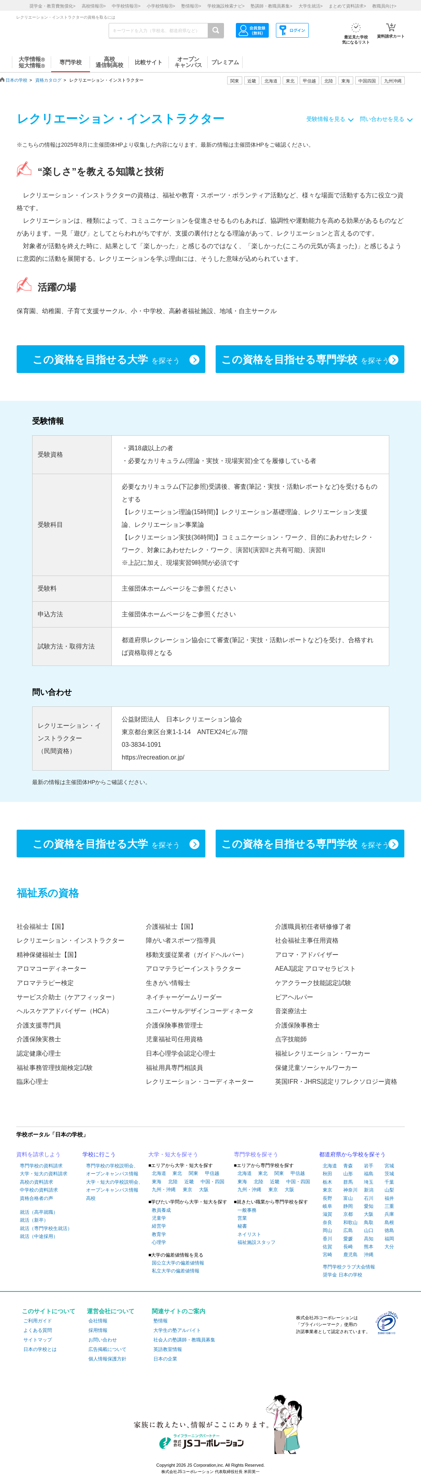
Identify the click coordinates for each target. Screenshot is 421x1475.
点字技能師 (291, 1039)
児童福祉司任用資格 (174, 1039)
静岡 (348, 1206)
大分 (389, 1246)
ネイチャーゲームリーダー (184, 997)
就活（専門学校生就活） (46, 1228)
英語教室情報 (167, 1349)
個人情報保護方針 (107, 1359)
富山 (348, 1198)
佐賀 (327, 1246)
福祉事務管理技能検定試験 (55, 1067)
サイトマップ (37, 1340)
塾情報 (160, 1321)
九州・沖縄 (164, 1189)
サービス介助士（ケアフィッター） (67, 997)
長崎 (348, 1246)
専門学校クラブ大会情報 (349, 1267)
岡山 (327, 1230)
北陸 (173, 1181)
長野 (327, 1198)
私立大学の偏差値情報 (175, 1271)
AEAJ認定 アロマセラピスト (315, 968)
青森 (348, 1166)
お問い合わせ (102, 1340)
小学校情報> (161, 6)
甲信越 (212, 1173)
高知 (368, 1239)
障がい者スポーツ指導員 (181, 940)
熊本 (368, 1246)
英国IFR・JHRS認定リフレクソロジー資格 (336, 1081)
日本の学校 (16, 80)
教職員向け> (384, 6)
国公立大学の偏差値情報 (178, 1263)
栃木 (327, 1182)
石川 (368, 1198)
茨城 (389, 1174)
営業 (242, 1218)
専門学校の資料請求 (41, 1166)
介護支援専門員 (39, 1025)
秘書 (242, 1226)
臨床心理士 (32, 1081)
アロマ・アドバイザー (307, 954)
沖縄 (368, 1254)
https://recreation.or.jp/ (153, 757)
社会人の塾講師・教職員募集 (184, 1340)
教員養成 (161, 1210)
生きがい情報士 (168, 983)
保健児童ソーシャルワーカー (316, 1067)
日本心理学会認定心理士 (181, 1053)
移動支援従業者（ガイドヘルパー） (196, 954)
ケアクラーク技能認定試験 (313, 983)
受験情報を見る (325, 119)
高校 (91, 1198)
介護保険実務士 (39, 1039)
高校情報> (94, 6)
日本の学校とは (40, 1349)
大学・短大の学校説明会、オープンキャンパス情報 (114, 1186)
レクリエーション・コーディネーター (200, 1081)
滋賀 (327, 1214)
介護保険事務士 (297, 1025)
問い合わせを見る (382, 119)
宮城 (389, 1166)
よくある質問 (37, 1330)
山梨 (389, 1190)
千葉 (389, 1182)
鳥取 (368, 1222)
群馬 (348, 1182)
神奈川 (350, 1190)
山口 (368, 1230)
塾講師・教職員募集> (271, 6)
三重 (389, 1206)
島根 (389, 1222)
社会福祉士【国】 (42, 926)
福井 (389, 1198)
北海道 (270, 80)
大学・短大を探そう (173, 1154)
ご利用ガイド (37, 1321)
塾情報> (191, 6)
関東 (193, 1173)
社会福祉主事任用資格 (307, 940)
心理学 (159, 1242)
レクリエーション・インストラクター (70, 940)
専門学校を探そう (256, 1154)
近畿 (189, 1181)
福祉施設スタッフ (256, 1242)
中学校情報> (126, 6)
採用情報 (97, 1330)
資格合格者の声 (36, 1198)
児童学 (159, 1218)
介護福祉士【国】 (171, 926)
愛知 (368, 1206)
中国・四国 (212, 1181)
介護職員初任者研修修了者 (313, 926)
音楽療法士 (291, 1011)
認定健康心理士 (39, 1053)
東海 (156, 1181)
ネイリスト (249, 1234)
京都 (348, 1214)
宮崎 (327, 1254)
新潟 (368, 1190)
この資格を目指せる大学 (106, 360)
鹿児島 (350, 1254)
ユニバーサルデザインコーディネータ (200, 1011)
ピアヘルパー (294, 997)
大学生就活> (311, 6)
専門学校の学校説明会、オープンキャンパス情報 (112, 1170)
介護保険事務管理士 (174, 1025)
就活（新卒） (34, 1220)
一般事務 (246, 1210)
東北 (177, 1173)
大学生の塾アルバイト (177, 1330)
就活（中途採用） (39, 1236)
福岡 (389, 1239)
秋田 (327, 1174)
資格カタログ (48, 80)
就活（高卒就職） (39, 1212)
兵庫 (389, 1214)
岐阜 (327, 1206)
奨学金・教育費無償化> (52, 6)
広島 (348, 1230)
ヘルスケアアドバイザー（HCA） (65, 1011)
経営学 (159, 1226)
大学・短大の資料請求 (43, 1174)
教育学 (159, 1234)
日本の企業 (165, 1359)
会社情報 (97, 1321)
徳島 (389, 1230)
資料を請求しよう (38, 1154)
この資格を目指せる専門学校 (305, 360)
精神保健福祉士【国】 (48, 954)
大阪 (204, 1189)
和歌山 (350, 1222)
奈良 (327, 1222)
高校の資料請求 (36, 1182)
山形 (348, 1174)
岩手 (368, 1166)
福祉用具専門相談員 (174, 1067)
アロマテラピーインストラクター (193, 968)
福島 (368, 1174)
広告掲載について (107, 1349)
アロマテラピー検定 (45, 983)
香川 (327, 1239)
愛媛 (348, 1239)
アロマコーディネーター (51, 968)
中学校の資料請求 (39, 1190)
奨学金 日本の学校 (342, 1275)
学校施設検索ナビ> (226, 6)
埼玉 (368, 1182)
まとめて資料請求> (347, 6)
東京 (187, 1189)
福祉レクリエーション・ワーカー (322, 1053)
